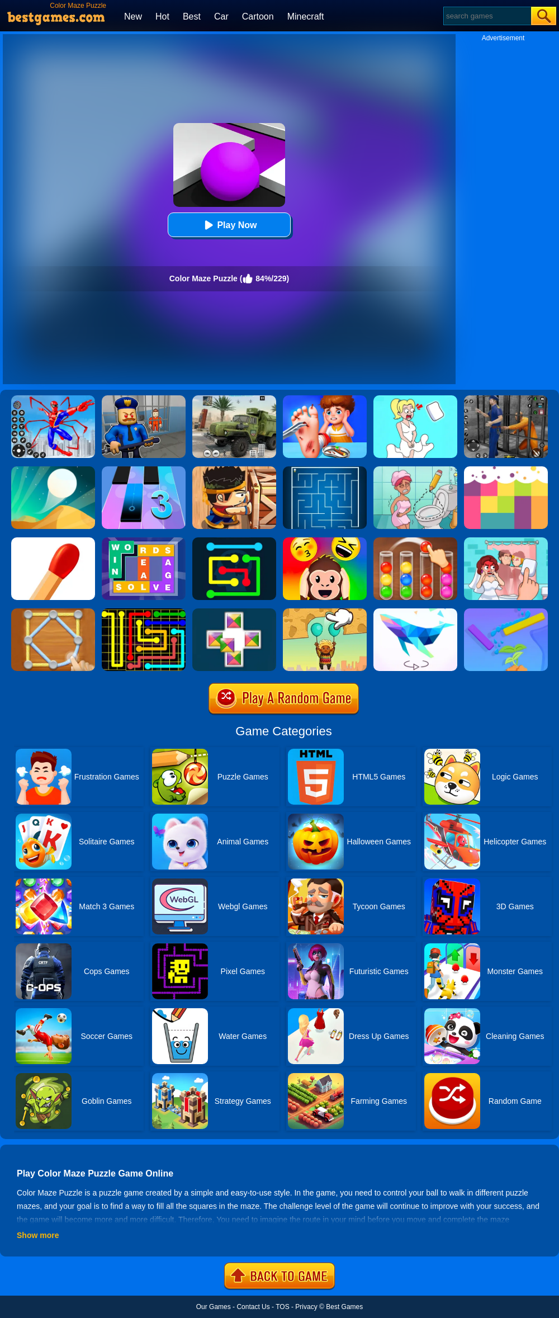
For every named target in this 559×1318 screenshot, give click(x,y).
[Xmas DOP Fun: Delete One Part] (415, 399)
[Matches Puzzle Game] (53, 541)
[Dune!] (53, 470)
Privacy (306, 1307)
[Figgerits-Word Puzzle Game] (144, 541)
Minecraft (305, 16)
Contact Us (252, 1307)
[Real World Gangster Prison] (506, 399)
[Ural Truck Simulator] (234, 399)
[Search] (486, 16)
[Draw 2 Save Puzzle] (415, 470)
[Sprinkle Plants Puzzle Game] (506, 612)
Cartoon (258, 16)
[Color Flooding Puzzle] (506, 470)
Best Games (344, 1307)
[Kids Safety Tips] (325, 399)
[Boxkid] (234, 470)
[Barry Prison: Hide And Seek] (144, 399)
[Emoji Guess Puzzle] (325, 541)
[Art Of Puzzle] (415, 612)
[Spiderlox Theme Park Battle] (53, 399)
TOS (282, 1307)
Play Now (229, 225)
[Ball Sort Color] (415, 541)
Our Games (213, 1307)
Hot (162, 16)
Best (192, 16)
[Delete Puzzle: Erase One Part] (506, 541)
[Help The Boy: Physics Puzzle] (325, 612)
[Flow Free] (144, 612)
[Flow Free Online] (234, 541)
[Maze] (325, 470)
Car (221, 16)
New (133, 16)
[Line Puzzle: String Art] (53, 612)
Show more (38, 1235)
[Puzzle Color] (234, 612)
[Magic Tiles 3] (144, 470)
